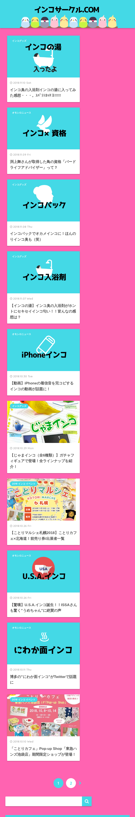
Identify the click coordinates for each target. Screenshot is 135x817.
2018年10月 (18, 611)
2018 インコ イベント (24, 246)
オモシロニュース (83, 40)
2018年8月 (18, 630)
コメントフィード (23, 754)
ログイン (16, 735)
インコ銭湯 (18, 692)
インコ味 (16, 682)
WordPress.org (22, 764)
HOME (67, 798)
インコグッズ (20, 40)
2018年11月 (18, 601)
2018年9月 (18, 620)
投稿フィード (20, 745)
